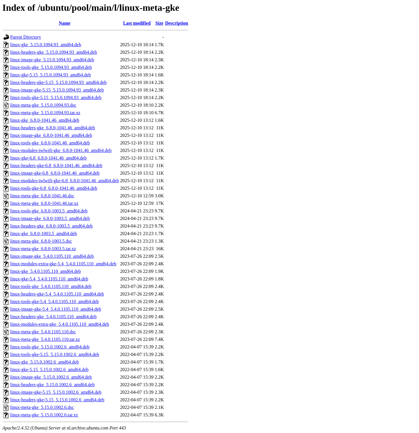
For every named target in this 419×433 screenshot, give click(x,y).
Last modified (137, 23)
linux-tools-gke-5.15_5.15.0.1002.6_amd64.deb (54, 354)
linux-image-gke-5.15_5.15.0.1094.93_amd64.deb (57, 89)
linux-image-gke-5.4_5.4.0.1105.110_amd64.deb (55, 309)
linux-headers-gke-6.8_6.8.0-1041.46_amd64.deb (56, 165)
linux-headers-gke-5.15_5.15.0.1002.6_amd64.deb (57, 399)
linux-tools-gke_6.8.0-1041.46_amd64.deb (50, 142)
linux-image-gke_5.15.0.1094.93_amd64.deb (52, 59)
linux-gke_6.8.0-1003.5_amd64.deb (43, 233)
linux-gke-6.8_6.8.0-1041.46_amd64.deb (48, 157)
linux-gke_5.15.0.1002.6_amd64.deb (44, 361)
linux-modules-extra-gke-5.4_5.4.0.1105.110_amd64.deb (63, 263)
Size (159, 23)
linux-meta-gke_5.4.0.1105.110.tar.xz (45, 339)
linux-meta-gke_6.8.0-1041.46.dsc (42, 195)
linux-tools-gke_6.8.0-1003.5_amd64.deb (49, 210)
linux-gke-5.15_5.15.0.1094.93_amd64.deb (50, 74)
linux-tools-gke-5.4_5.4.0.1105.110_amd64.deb (54, 301)
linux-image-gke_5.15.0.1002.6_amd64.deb (51, 377)
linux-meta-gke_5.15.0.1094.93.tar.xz (45, 112)
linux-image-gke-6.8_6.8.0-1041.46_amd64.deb (55, 173)
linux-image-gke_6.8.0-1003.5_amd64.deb (50, 218)
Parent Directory (25, 37)
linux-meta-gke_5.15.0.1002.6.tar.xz (44, 414)
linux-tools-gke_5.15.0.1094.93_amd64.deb (51, 67)
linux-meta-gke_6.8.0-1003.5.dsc (41, 241)
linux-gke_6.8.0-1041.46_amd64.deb (44, 120)
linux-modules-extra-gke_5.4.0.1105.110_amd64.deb (59, 324)
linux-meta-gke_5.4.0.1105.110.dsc (43, 331)
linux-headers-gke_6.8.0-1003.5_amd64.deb (51, 225)
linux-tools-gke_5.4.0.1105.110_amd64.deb (50, 286)
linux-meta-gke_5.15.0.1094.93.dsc (43, 105)
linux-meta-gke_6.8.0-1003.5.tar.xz (43, 248)
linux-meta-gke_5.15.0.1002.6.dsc (42, 407)
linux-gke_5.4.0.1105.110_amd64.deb (45, 271)
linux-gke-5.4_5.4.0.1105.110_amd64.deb (49, 278)
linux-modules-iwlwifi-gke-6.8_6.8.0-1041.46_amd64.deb (64, 180)
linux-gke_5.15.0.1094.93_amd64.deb (45, 44)
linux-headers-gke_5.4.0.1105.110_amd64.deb (53, 316)
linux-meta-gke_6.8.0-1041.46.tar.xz (44, 203)
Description (176, 23)
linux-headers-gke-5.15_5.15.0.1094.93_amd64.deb (58, 82)
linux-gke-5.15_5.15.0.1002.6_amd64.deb (49, 369)
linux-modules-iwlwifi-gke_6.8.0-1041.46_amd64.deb (60, 150)
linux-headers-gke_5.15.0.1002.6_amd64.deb (52, 384)
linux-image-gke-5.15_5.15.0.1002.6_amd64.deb (56, 392)
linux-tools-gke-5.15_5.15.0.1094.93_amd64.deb (56, 97)
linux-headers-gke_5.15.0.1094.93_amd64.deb (53, 52)
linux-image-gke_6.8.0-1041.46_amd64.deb (51, 135)
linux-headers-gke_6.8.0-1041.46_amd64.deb (52, 127)
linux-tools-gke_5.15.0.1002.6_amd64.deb (49, 346)
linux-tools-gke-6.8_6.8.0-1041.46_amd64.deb (53, 188)
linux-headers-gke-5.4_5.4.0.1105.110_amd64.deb (57, 293)
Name (64, 23)
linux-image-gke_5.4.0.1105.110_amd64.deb (52, 256)
